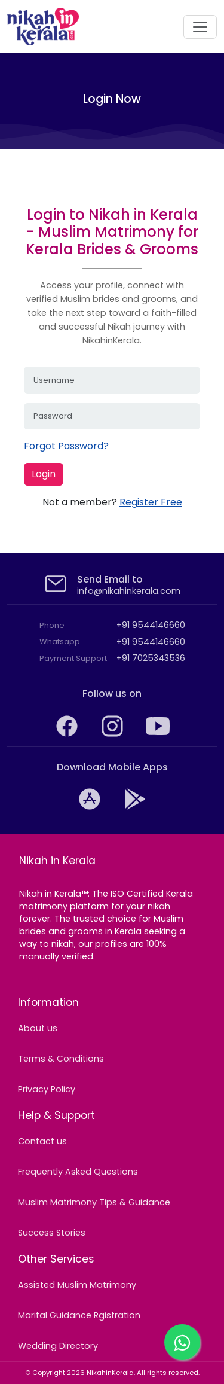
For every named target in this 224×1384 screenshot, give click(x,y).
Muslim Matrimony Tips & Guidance (94, 1202)
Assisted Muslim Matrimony (77, 1285)
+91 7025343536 (150, 658)
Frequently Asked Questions (78, 1172)
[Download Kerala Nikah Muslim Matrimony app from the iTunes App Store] (91, 808)
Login (44, 474)
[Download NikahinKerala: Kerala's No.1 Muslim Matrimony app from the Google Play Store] (135, 808)
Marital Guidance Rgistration (79, 1315)
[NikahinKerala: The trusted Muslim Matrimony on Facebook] (68, 735)
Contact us (42, 1141)
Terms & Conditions (61, 1059)
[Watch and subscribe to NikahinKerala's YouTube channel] (158, 735)
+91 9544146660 (150, 625)
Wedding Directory (58, 1346)
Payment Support (73, 658)
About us (37, 1028)
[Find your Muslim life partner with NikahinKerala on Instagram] (113, 735)
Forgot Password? (66, 446)
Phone (52, 625)
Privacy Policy (46, 1089)
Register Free (150, 502)
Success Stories (51, 1233)
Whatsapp (59, 641)
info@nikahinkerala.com (128, 591)
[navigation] (200, 27)
